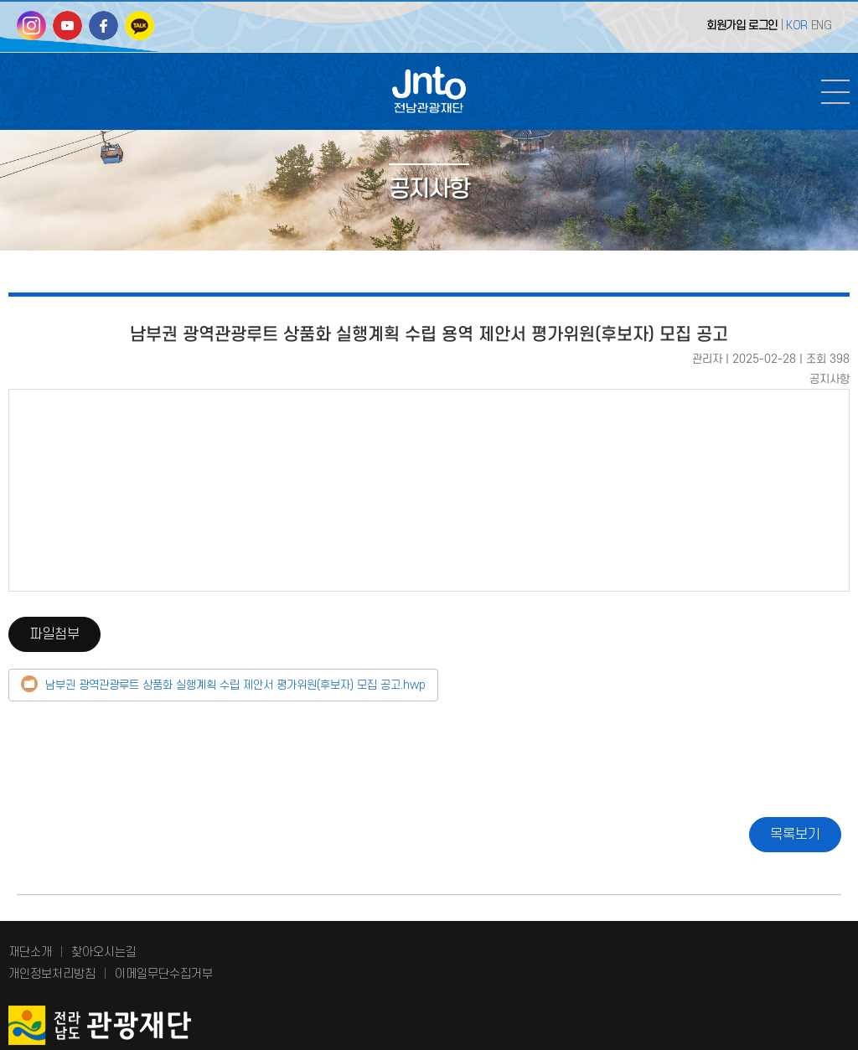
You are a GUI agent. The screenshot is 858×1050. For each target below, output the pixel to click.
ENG (821, 25)
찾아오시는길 (104, 952)
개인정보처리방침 (52, 974)
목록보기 (795, 834)
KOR (797, 25)
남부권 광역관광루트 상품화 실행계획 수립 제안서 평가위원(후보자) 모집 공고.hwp (235, 685)
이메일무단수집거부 (164, 974)
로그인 (763, 25)
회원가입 (725, 25)
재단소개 (30, 952)
